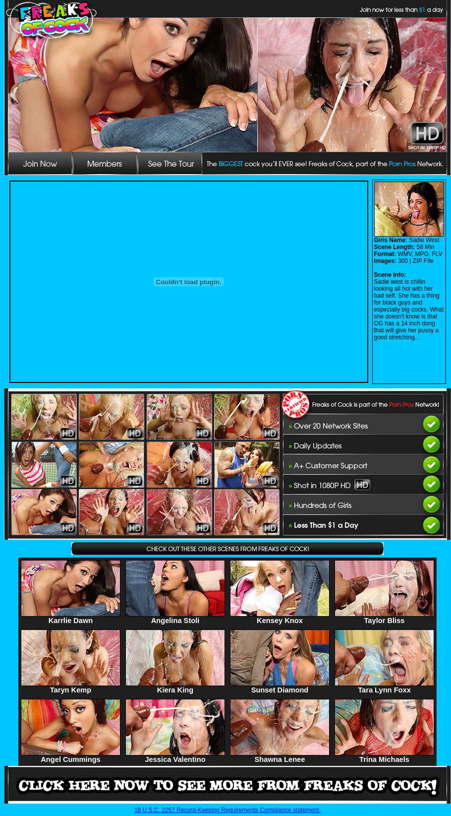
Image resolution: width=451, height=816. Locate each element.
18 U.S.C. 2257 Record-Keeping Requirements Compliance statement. (227, 810)
